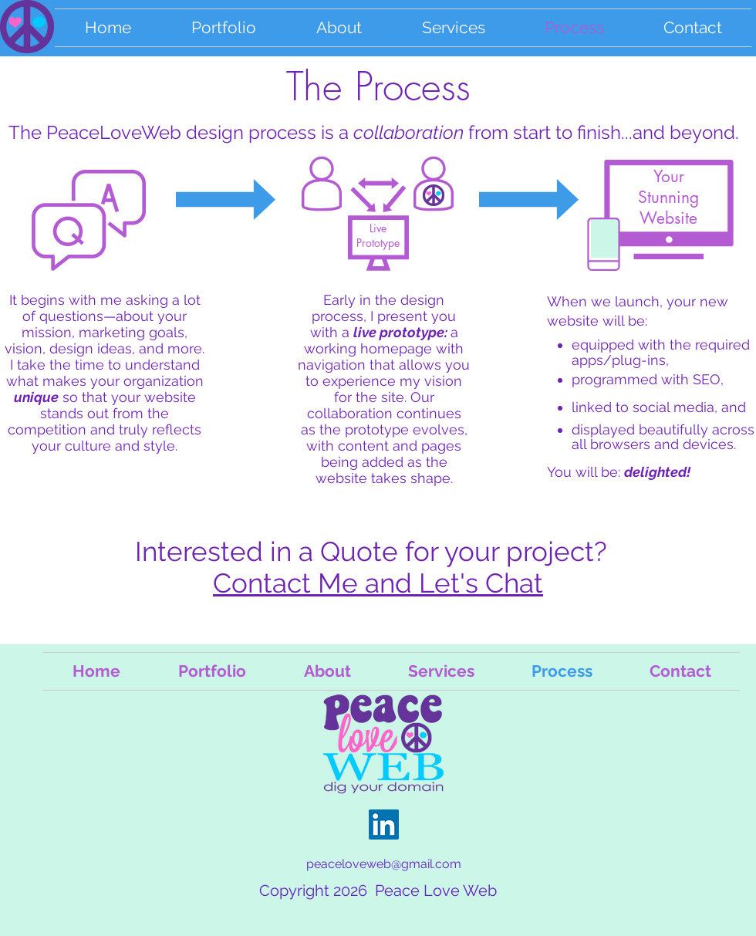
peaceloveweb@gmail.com (383, 864)
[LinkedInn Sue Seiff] (384, 824)
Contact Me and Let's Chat (378, 583)
